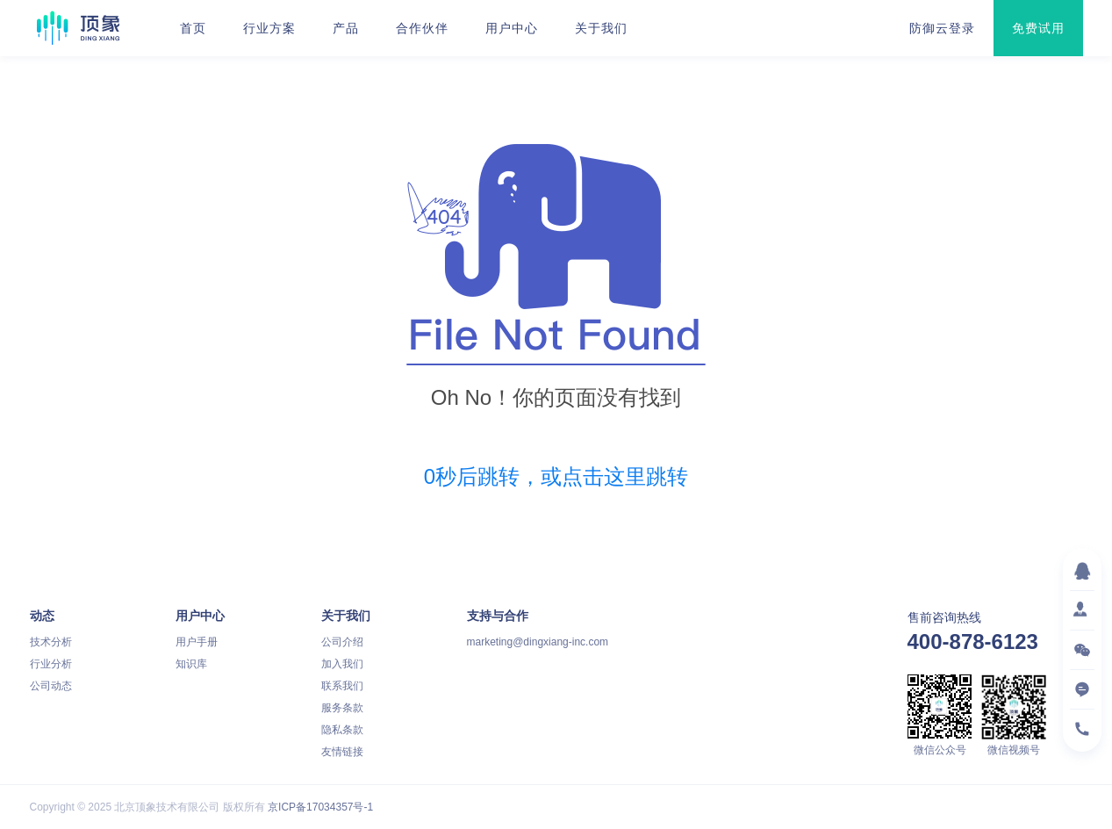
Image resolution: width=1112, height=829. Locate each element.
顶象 (78, 28)
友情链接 (342, 752)
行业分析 (51, 664)
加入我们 (342, 664)
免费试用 (1038, 28)
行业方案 (269, 28)
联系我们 (342, 686)
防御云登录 (942, 28)
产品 (346, 28)
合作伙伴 (422, 28)
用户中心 (511, 28)
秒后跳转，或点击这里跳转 (556, 476)
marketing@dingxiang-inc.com (538, 642)
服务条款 (342, 708)
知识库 (191, 664)
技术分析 (51, 642)
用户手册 (197, 642)
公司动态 (51, 686)
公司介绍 (342, 642)
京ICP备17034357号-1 (320, 807)
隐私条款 (342, 730)
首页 (193, 28)
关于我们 (601, 28)
